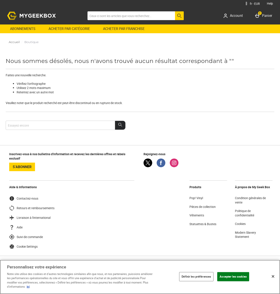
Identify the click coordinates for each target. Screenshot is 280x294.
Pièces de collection (202, 207)
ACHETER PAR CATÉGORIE (69, 28)
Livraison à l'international (30, 217)
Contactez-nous (23, 198)
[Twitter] (148, 166)
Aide (16, 227)
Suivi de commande (26, 237)
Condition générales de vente (250, 200)
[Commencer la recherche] (179, 15)
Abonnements (22, 28)
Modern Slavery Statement (245, 234)
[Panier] (264, 16)
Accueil (14, 42)
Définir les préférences (196, 276)
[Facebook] (161, 166)
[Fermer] (273, 276)
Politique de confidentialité (244, 213)
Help (270, 3)
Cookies (240, 224)
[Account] (234, 16)
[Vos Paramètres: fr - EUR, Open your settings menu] (252, 3)
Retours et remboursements (31, 208)
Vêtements (196, 215)
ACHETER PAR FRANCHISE (124, 28)
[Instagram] (174, 166)
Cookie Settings (23, 246)
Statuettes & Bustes (202, 224)
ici (28, 287)
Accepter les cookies (233, 276)
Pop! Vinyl (196, 198)
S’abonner (22, 166)
